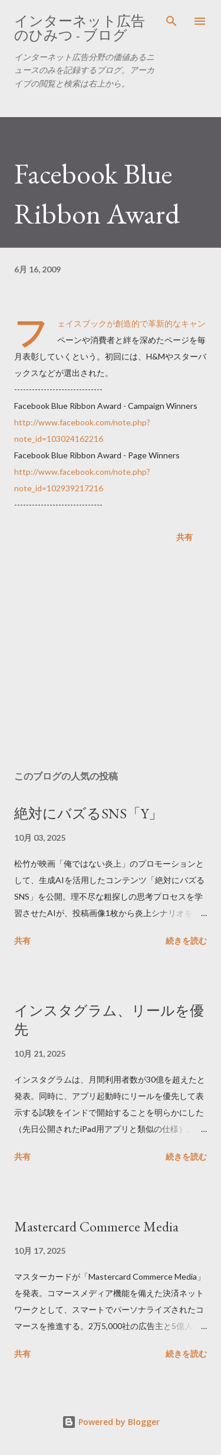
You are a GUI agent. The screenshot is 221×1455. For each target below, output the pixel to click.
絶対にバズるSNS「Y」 (88, 813)
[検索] (171, 21)
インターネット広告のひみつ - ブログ (79, 28)
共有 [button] (184, 537)
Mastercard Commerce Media (96, 1226)
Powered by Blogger (111, 1421)
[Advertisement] (110, 659)
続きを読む (186, 940)
